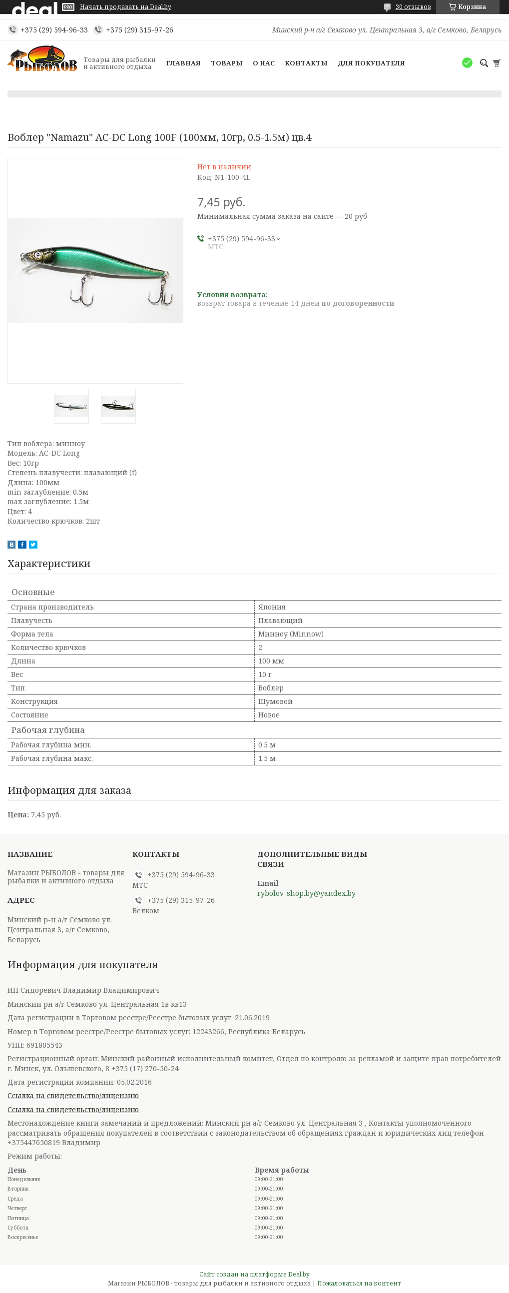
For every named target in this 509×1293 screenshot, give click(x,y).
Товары (227, 62)
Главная (183, 62)
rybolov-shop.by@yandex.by (306, 893)
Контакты (306, 62)
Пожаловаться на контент (359, 1283)
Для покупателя (371, 62)
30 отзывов (413, 6)
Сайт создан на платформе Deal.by (254, 1274)
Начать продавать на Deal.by (125, 6)
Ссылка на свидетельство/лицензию (73, 1095)
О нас (264, 62)
